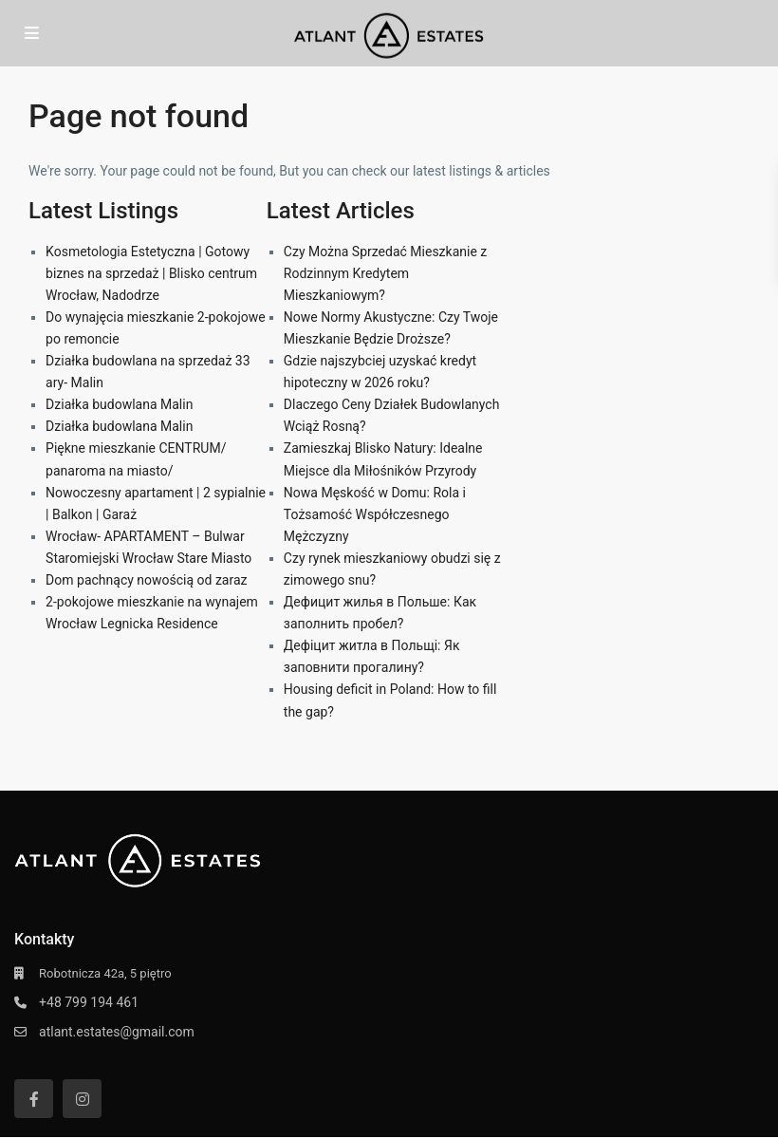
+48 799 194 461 (89, 1002)
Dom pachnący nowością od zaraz (146, 580)
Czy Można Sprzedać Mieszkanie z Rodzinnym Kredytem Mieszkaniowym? (385, 273)
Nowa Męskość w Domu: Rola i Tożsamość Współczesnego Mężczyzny (375, 514)
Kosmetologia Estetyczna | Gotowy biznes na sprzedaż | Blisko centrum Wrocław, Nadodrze (151, 273)
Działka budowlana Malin (119, 404)
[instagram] (82, 1098)
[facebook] (33, 1098)
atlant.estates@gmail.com (116, 1031)
